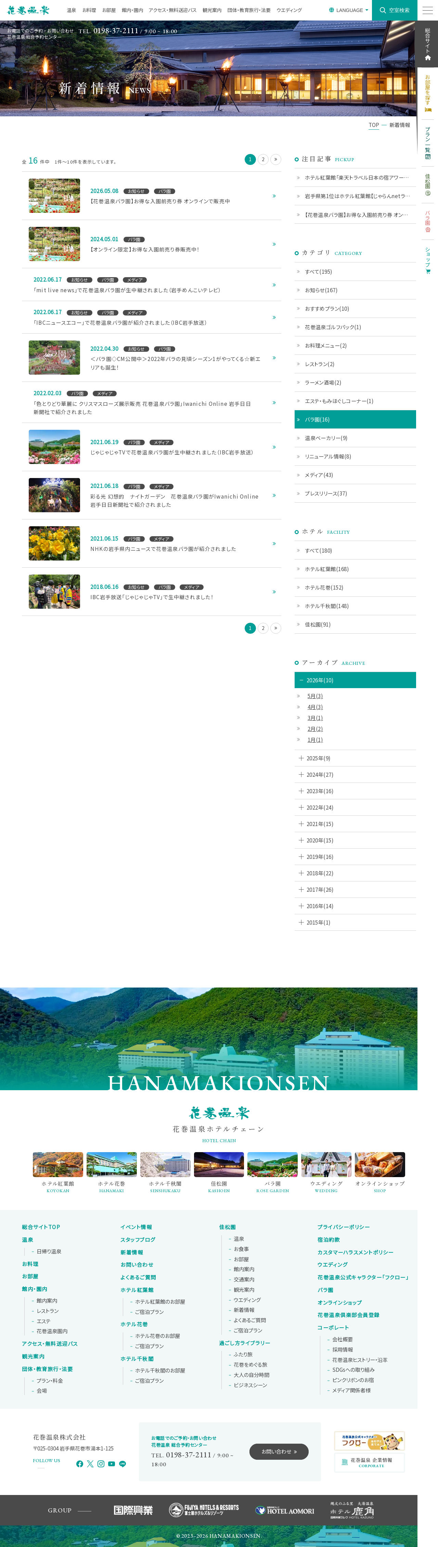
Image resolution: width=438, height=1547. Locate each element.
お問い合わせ (136, 1264)
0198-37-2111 (116, 31)
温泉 (71, 10)
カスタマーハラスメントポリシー (356, 1252)
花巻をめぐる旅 (250, 1364)
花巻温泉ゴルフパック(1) (333, 327)
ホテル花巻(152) (324, 587)
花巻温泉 (363, 1277)
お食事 (241, 1249)
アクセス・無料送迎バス (173, 10)
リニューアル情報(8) (328, 456)
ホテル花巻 (134, 1324)
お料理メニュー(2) (326, 345)
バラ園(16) (317, 419)
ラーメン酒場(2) (323, 382)
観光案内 (212, 10)
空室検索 (399, 10)
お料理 (89, 10)
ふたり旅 (243, 1354)
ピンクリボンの (353, 1380)
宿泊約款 (329, 1239)
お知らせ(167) (321, 290)
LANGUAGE (349, 10)
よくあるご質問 (138, 1277)
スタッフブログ (138, 1239)
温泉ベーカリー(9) (326, 437)
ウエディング (289, 10)
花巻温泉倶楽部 (349, 1315)
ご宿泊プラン (149, 1311)
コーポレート (333, 1327)
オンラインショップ (340, 1302)
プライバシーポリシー (344, 1227)
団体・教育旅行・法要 (249, 10)
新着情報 (131, 1252)
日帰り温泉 (49, 1251)
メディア (351, 1390)
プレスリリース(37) (326, 493)
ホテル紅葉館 (137, 1290)
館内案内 (47, 1300)
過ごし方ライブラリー (244, 1343)
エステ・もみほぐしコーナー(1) (339, 400)
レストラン (48, 1310)
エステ (44, 1321)
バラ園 (326, 1290)
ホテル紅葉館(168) (327, 568)
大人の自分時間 (251, 1374)
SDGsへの (353, 1369)
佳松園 (227, 1227)
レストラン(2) (320, 364)
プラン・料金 (50, 1380)
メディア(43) (319, 474)
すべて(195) (319, 271)
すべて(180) (319, 550)
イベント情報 (136, 1227)
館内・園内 (132, 10)
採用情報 (342, 1349)
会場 (42, 1390)
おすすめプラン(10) (327, 308)
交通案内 (244, 1279)
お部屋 (109, 10)
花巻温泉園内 (52, 1331)
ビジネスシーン (250, 1385)
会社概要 (342, 1339)
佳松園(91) (318, 624)
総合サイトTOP (41, 1227)
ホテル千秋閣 (137, 1358)
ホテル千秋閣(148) (327, 605)
